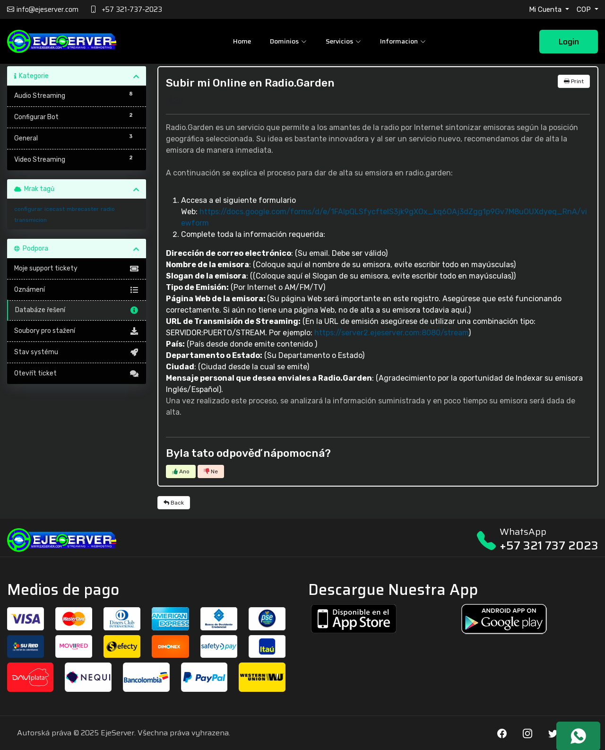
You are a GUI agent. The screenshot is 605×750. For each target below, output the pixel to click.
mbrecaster (83, 209)
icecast (54, 209)
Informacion (403, 41)
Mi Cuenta (546, 9)
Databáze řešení (77, 310)
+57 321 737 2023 (549, 545)
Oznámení (76, 290)
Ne (211, 471)
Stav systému (76, 352)
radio (108, 209)
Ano (181, 471)
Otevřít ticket (76, 373)
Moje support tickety (76, 268)
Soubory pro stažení (76, 331)
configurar (28, 209)
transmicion (30, 220)
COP (585, 9)
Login (568, 41)
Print (574, 81)
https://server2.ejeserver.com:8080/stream (391, 332)
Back (174, 502)
